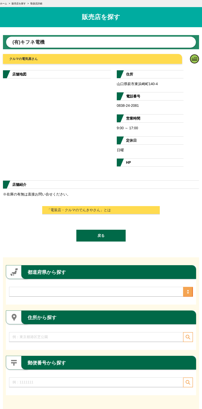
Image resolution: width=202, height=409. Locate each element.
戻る (101, 236)
